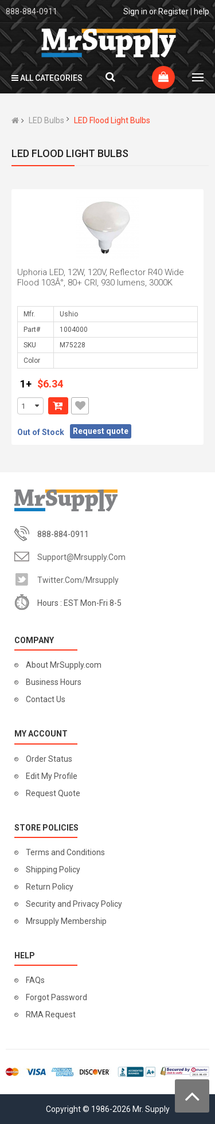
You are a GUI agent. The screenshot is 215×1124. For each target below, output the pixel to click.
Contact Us (45, 699)
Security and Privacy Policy (74, 903)
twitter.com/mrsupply (78, 580)
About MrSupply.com (63, 664)
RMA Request (51, 1014)
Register (173, 11)
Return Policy (49, 886)
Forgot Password (56, 997)
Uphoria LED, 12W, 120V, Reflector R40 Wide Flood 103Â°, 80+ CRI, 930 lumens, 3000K (100, 277)
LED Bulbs (46, 120)
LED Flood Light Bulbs (112, 120)
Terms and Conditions (65, 852)
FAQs (35, 980)
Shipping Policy (53, 869)
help (201, 11)
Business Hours (53, 682)
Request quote (100, 431)
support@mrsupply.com (81, 557)
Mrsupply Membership (66, 921)
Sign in (135, 11)
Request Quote (53, 793)
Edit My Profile (51, 776)
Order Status (49, 758)
